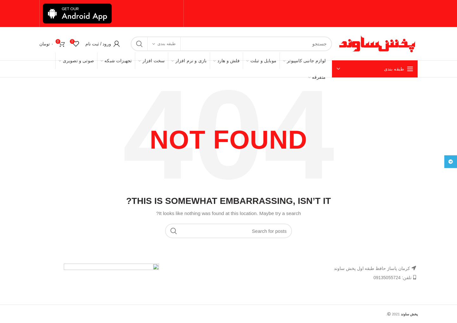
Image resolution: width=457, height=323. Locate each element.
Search (139, 44)
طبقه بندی (166, 43)
